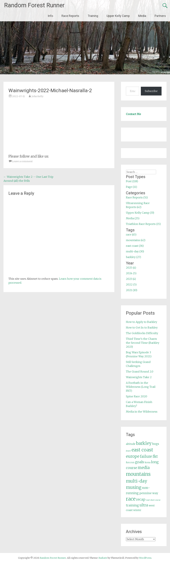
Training (93, 16)
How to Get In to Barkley (142, 327)
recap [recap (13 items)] (140, 499)
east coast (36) (135, 245)
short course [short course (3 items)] (155, 500)
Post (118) (132, 181)
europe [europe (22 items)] (132, 456)
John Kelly (37, 96)
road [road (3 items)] (148, 500)
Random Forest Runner (34, 5)
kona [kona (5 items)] (147, 462)
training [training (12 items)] (132, 505)
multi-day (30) (135, 251)
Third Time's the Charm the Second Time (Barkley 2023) (142, 342)
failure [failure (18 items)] (146, 456)
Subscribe (151, 91)
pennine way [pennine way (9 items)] (148, 493)
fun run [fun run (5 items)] (130, 462)
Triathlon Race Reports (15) (143, 224)
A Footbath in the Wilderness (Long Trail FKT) (140, 386)
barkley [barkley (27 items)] (144, 443)
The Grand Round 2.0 (139, 371)
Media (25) (132, 218)
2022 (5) (131, 284)
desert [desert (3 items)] (128, 451)
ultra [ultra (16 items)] (144, 505)
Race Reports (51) (137, 197)
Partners (160, 16)
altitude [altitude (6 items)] (130, 444)
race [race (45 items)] (131, 499)
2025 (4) (131, 267)
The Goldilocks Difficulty (142, 333)
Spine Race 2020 (136, 396)
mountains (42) (135, 240)
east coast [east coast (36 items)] (142, 450)
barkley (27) (133, 257)
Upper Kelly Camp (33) (140, 212)
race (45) (131, 234)
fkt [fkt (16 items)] (155, 456)
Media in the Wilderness (141, 411)
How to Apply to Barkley (141, 322)
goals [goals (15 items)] (139, 462)
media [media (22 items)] (144, 467)
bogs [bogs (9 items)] (155, 444)
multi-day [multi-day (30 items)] (136, 481)
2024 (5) (131, 273)
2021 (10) (131, 290)
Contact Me (133, 114)
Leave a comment (22, 161)
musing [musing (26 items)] (133, 487)
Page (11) (131, 186)
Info (50, 16)
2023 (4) (131, 279)
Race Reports (70, 16)
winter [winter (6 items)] (137, 510)
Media (142, 16)
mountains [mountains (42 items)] (138, 474)
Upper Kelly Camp (118, 16)
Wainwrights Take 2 (139, 377)
